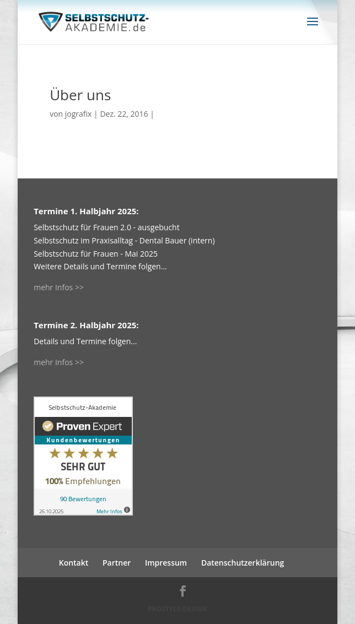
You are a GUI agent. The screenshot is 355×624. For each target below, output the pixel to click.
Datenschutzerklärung (242, 562)
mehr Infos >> (59, 287)
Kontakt (74, 562)
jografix (78, 113)
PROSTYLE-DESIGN (177, 609)
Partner (117, 562)
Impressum (166, 562)
